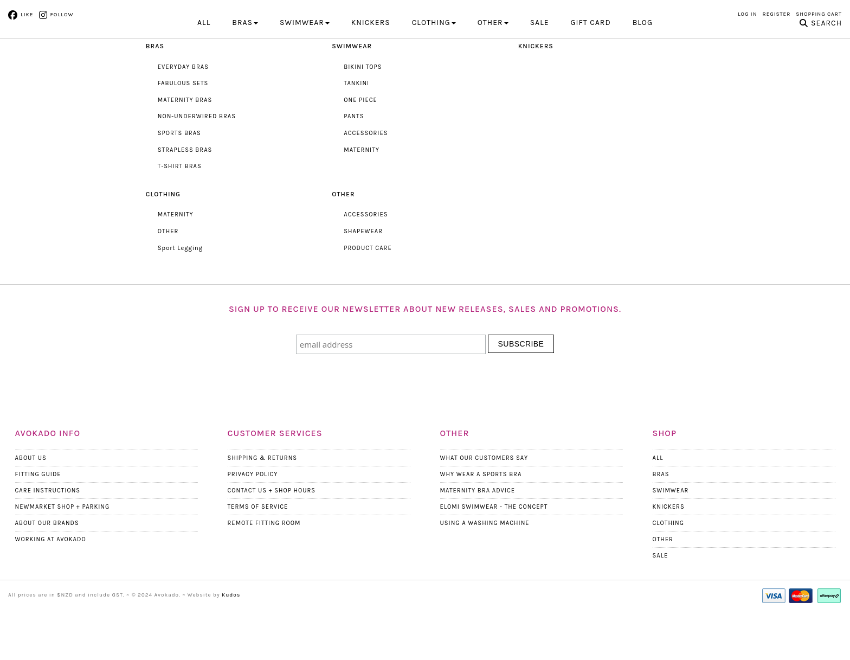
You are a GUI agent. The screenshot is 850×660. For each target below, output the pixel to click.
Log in (747, 14)
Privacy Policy (253, 520)
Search (826, 69)
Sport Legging (180, 294)
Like (27, 14)
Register (777, 14)
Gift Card (591, 69)
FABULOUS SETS (183, 129)
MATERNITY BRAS (184, 146)
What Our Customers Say (483, 504)
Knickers (668, 552)
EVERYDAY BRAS (183, 113)
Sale (539, 69)
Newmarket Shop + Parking (61, 552)
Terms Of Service (257, 552)
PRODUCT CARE (367, 294)
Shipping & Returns (262, 504)
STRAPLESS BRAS (184, 196)
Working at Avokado (50, 585)
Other (663, 585)
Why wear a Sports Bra (480, 520)
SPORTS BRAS (179, 179)
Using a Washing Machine (484, 569)
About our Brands (47, 569)
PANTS (354, 162)
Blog (643, 69)
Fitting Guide (38, 520)
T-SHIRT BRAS (179, 212)
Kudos (231, 641)
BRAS (245, 69)
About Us (30, 504)
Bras (661, 520)
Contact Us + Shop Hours (271, 536)
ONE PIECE (360, 146)
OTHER (493, 69)
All (203, 69)
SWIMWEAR (305, 69)
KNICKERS (370, 69)
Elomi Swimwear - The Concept (493, 552)
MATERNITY (361, 196)
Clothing (668, 569)
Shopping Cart (819, 14)
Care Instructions (47, 536)
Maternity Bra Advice (477, 536)
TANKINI (356, 129)
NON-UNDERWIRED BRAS (196, 162)
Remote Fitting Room (264, 569)
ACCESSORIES (365, 179)
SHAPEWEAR (363, 277)
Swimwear (670, 536)
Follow (61, 14)
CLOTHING (434, 69)
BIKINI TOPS (362, 113)
